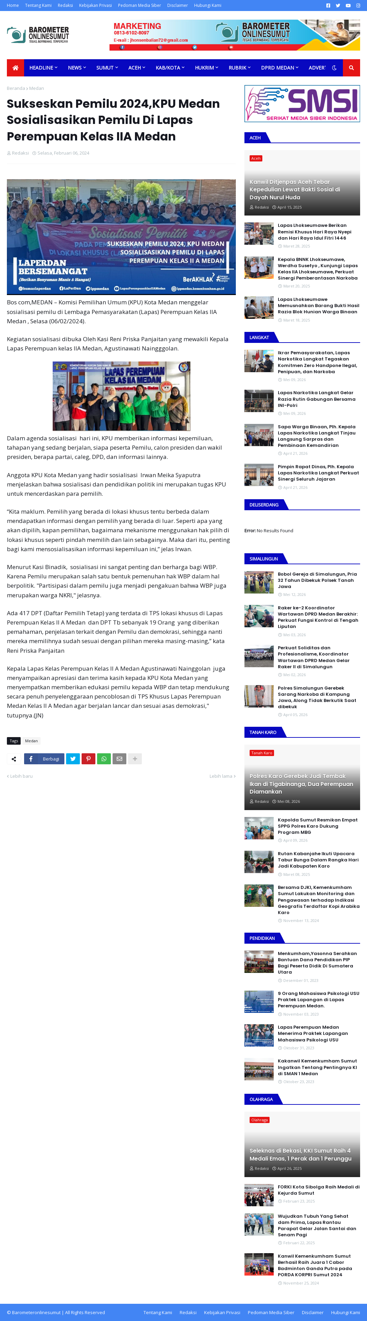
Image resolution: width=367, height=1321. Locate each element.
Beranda (16, 88)
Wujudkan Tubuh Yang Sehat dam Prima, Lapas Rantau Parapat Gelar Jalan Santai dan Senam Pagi (317, 1225)
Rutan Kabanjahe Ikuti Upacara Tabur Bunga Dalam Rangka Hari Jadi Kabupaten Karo (318, 860)
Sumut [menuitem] (105, 67)
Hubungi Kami (207, 5)
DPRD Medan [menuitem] (277, 67)
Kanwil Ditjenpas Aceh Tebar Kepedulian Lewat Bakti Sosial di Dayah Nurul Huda (295, 189)
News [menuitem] (75, 67)
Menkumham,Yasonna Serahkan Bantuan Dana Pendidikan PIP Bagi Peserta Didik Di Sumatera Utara (317, 963)
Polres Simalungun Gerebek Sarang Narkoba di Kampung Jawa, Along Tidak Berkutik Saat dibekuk (317, 697)
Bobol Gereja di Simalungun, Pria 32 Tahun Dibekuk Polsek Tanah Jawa (317, 580)
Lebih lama (221, 776)
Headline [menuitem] (41, 67)
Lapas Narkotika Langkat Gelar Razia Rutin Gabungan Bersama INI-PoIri (317, 399)
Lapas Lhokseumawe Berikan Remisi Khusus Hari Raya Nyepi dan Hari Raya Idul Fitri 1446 (315, 231)
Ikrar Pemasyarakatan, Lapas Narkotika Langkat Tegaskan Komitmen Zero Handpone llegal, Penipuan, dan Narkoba (317, 362)
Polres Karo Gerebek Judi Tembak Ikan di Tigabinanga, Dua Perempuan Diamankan (301, 784)
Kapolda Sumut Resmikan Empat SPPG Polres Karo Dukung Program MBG (318, 826)
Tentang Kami (38, 5)
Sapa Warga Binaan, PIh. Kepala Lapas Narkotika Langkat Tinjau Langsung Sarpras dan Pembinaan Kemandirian (317, 436)
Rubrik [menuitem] (237, 67)
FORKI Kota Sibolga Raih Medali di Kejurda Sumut (319, 1190)
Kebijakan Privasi (95, 5)
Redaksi (65, 5)
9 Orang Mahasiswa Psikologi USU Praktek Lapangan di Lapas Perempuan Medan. (318, 999)
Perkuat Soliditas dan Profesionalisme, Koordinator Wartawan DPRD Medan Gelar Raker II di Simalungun (314, 657)
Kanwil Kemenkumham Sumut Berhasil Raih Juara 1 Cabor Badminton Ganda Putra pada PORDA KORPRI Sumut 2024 (315, 1265)
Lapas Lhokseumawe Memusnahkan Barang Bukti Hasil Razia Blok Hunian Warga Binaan (318, 305)
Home (13, 5)
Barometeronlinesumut (36, 1312)
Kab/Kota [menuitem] (168, 67)
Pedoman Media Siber (139, 5)
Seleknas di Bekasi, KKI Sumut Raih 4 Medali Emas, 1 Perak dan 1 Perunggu (301, 1154)
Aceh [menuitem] (134, 67)
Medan (36, 88)
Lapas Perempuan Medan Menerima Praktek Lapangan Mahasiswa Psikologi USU (313, 1033)
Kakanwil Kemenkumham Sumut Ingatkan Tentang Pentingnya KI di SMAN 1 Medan (317, 1067)
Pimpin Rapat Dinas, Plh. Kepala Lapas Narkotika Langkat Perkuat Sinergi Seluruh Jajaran (318, 473)
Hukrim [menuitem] (204, 67)
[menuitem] (15, 67)
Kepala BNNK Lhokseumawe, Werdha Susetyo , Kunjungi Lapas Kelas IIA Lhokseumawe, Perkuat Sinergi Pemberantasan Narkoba (318, 269)
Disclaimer (177, 5)
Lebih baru (21, 776)
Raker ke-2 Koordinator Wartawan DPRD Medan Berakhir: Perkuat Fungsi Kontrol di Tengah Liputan (318, 617)
